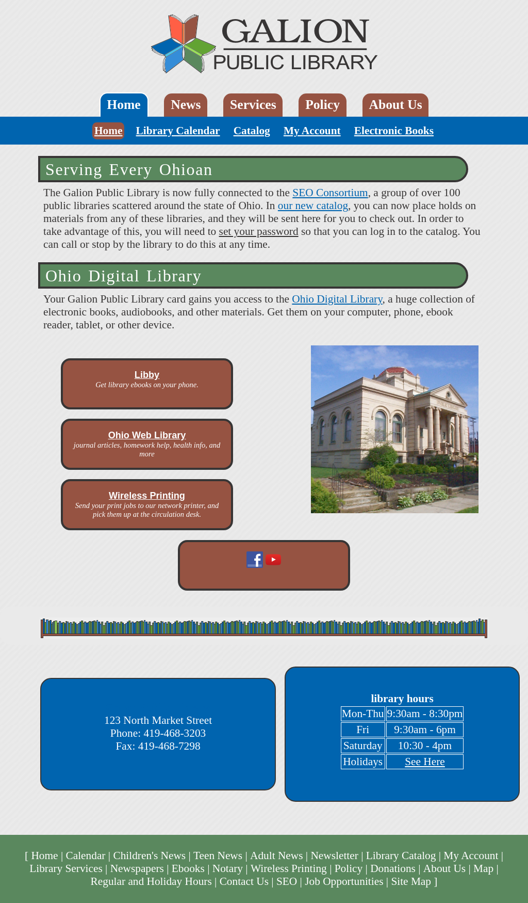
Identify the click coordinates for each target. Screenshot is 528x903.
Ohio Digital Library (337, 299)
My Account (312, 130)
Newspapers (137, 868)
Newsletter (334, 855)
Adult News (276, 855)
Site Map (411, 881)
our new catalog (313, 205)
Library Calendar (178, 130)
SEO (286, 881)
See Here (425, 761)
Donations (393, 868)
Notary (227, 868)
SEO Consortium (330, 192)
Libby (147, 375)
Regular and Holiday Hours (151, 881)
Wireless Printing (147, 495)
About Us (395, 104)
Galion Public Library (158, 707)
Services (253, 104)
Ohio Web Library (147, 435)
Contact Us (244, 881)
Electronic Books (394, 130)
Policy (322, 104)
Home (123, 104)
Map (483, 868)
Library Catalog (401, 855)
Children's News (149, 855)
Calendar (85, 855)
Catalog (252, 130)
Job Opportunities (344, 881)
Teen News (217, 855)
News (186, 104)
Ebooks (188, 868)
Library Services (66, 868)
